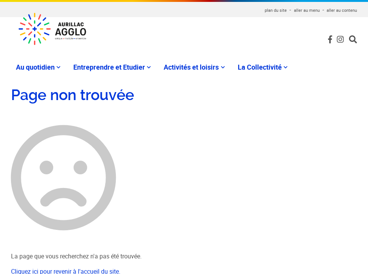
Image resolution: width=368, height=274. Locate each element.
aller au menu (307, 10)
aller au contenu (342, 10)
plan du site (276, 10)
